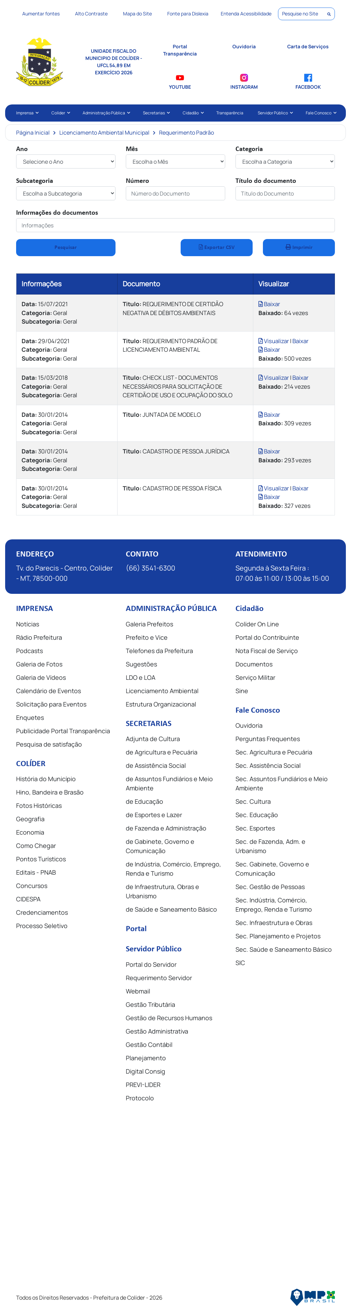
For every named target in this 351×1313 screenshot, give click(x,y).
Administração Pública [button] (106, 113)
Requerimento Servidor (159, 978)
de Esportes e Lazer (154, 815)
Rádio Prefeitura (39, 637)
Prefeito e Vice (147, 637)
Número (137, 181)
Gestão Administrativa (157, 1031)
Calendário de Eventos (48, 691)
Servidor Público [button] (274, 113)
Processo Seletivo (42, 926)
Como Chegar (36, 845)
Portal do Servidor (151, 964)
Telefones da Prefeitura (159, 651)
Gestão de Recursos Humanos (169, 1018)
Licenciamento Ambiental (162, 691)
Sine (241, 691)
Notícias (27, 624)
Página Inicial (33, 132)
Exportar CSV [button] (216, 247)
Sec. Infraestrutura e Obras (273, 922)
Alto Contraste (91, 13)
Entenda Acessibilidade (246, 13)
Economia (30, 832)
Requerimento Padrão (186, 132)
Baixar (269, 304)
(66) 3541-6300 (150, 568)
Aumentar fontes (41, 13)
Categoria (249, 149)
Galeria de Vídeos (41, 677)
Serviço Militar (255, 677)
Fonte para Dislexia (187, 13)
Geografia (30, 819)
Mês (132, 149)
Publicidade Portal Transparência (63, 731)
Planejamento (146, 1058)
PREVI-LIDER (143, 1084)
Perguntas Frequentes (267, 739)
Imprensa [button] (26, 113)
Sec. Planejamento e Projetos (277, 936)
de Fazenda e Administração (166, 828)
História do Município (46, 779)
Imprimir (299, 247)
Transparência (229, 113)
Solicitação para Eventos (51, 704)
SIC (240, 963)
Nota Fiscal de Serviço (266, 651)
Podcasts (29, 651)
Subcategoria (34, 181)
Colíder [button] (60, 113)
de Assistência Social (156, 765)
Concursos (31, 885)
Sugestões (141, 664)
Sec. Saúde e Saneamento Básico (283, 949)
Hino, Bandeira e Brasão (50, 792)
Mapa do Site (137, 13)
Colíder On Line (257, 624)
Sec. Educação (256, 815)
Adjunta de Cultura (153, 739)
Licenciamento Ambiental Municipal (104, 132)
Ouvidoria (249, 725)
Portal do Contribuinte (267, 637)
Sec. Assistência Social (268, 765)
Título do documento (265, 181)
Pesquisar (66, 247)
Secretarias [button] (155, 113)
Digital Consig (145, 1071)
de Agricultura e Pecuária (161, 752)
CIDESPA (28, 899)
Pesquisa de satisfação (49, 744)
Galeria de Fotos (39, 664)
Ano (22, 149)
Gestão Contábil (149, 1044)
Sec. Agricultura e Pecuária (273, 752)
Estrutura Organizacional (161, 704)
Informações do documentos (57, 213)
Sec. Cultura (253, 801)
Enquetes (30, 717)
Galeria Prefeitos (149, 624)
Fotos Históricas (39, 805)
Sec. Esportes (255, 828)
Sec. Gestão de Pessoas (270, 887)
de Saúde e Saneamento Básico (171, 909)
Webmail (138, 991)
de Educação (144, 801)
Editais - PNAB (36, 872)
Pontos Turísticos (41, 859)
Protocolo (140, 1098)
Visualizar (274, 341)
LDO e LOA (140, 677)
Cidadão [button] (192, 113)
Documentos (254, 664)
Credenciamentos (42, 912)
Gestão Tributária (150, 1004)
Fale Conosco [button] (320, 113)
